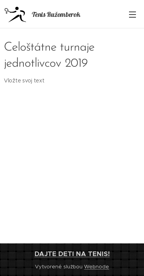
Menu (132, 14)
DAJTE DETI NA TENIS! (72, 254)
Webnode (96, 266)
